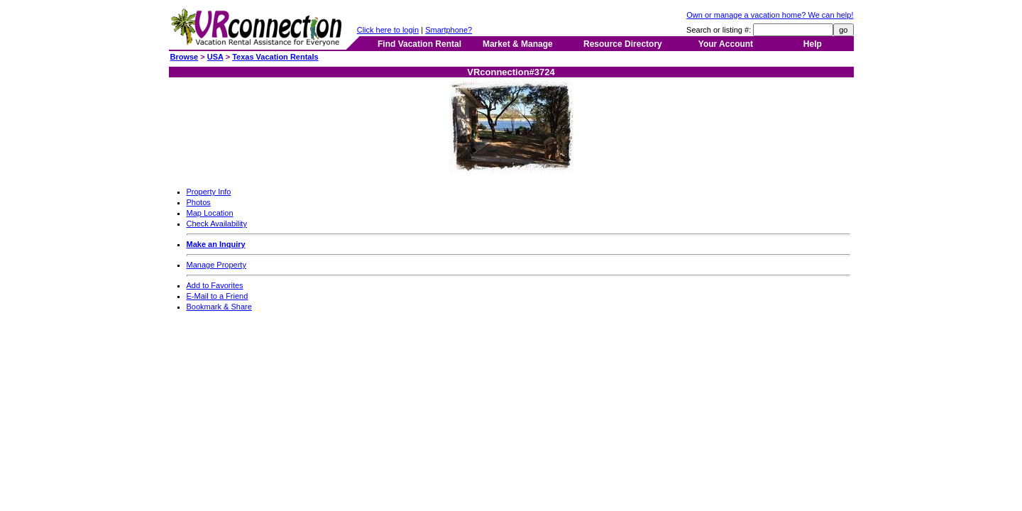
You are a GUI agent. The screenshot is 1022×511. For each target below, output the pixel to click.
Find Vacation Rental (419, 44)
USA (215, 57)
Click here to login (388, 30)
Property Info (209, 191)
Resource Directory (622, 44)
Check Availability (217, 223)
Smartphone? (448, 30)
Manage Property (216, 264)
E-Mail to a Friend (217, 296)
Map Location (210, 213)
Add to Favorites (215, 285)
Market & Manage (518, 44)
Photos (199, 202)
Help (812, 44)
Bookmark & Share (219, 306)
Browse (184, 57)
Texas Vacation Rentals (275, 57)
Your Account (725, 44)
